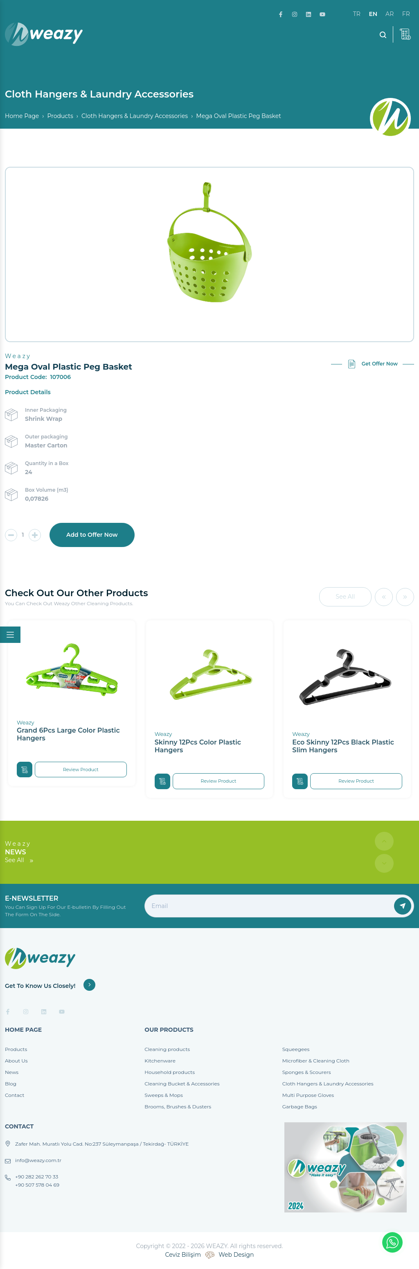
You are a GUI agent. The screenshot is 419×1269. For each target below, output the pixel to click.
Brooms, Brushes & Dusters (177, 1106)
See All (345, 596)
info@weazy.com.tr (38, 1160)
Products (60, 116)
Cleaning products (167, 1049)
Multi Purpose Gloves (308, 1095)
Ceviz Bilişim (183, 1254)
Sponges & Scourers (306, 1072)
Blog (10, 1084)
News (11, 1072)
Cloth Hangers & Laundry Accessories (134, 116)
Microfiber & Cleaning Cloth (315, 1061)
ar (389, 14)
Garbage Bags (299, 1106)
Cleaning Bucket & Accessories (181, 1084)
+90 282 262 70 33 (36, 1176)
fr (406, 14)
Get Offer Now (372, 364)
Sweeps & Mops (163, 1095)
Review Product (81, 769)
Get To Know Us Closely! (50, 986)
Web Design (236, 1254)
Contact (14, 1095)
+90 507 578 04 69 (37, 1185)
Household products (169, 1072)
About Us (16, 1061)
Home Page (22, 116)
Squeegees (296, 1049)
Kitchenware (160, 1061)
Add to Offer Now (92, 534)
